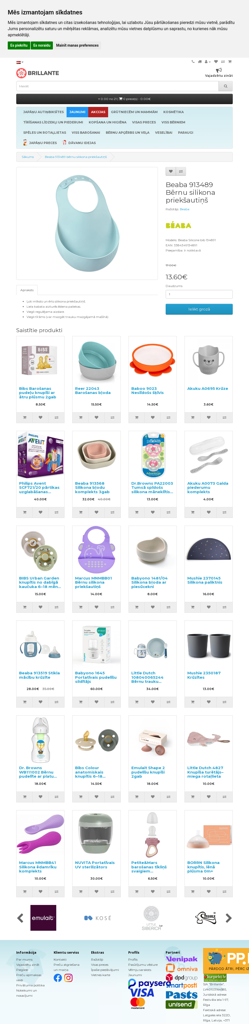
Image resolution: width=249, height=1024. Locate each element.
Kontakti (60, 959)
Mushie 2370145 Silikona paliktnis (204, 580)
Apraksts (27, 290)
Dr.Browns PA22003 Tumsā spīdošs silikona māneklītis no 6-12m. (152, 490)
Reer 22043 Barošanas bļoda (93, 390)
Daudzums (174, 286)
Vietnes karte (100, 975)
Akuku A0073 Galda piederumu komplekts (207, 487)
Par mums (24, 959)
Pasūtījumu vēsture (143, 965)
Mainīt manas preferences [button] (77, 45)
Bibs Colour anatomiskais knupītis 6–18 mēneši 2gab (89, 774)
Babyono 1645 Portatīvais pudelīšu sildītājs (96, 677)
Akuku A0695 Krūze (207, 388)
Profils (133, 959)
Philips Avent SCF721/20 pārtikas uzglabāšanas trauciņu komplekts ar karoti (39, 492)
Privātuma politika (30, 985)
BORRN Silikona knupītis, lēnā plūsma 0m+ (203, 867)
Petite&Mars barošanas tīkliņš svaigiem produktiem (149, 869)
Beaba (184, 209)
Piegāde (22, 970)
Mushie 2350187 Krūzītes (204, 675)
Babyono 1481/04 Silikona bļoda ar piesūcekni (149, 582)
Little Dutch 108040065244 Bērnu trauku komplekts (147, 679)
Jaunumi (135, 975)
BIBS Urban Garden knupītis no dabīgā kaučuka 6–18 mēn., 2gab (39, 584)
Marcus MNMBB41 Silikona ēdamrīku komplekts (38, 867)
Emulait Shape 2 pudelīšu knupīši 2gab (148, 772)
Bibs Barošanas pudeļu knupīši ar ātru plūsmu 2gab (37, 392)
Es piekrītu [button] (19, 45)
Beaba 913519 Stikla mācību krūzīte (39, 675)
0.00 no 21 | (124, 99)
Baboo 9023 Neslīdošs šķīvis (147, 390)
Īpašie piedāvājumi (105, 970)
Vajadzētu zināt (27, 965)
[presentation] (20, 918)
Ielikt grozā (199, 309)
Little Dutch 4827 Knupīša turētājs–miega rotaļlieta (205, 772)
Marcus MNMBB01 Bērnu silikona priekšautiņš (93, 582)
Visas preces (99, 965)
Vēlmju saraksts (139, 970)
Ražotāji (97, 959)
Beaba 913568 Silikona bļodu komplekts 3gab (92, 487)
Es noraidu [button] (41, 45)
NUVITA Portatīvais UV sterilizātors (95, 864)
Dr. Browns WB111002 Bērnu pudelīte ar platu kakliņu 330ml (36, 774)
